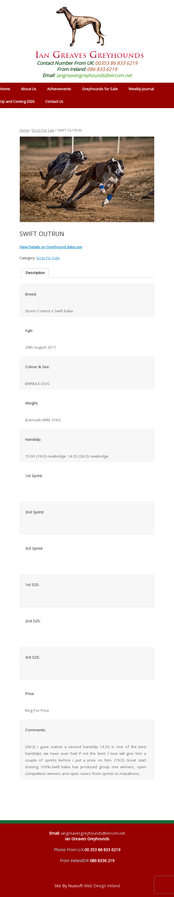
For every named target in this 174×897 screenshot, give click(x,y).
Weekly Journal (141, 88)
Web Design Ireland (102, 885)
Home (24, 130)
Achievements (59, 88)
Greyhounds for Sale (100, 88)
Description (35, 272)
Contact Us (54, 101)
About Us (28, 88)
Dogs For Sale (43, 130)
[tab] (35, 273)
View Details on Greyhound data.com (51, 246)
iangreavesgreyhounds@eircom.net (94, 75)
